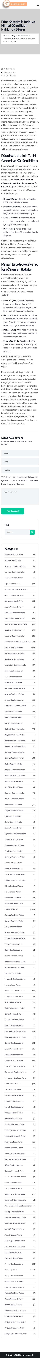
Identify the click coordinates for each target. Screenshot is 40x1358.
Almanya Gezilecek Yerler (15, 613)
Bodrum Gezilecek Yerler (14, 793)
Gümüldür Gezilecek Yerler (15, 938)
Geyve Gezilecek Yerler (14, 903)
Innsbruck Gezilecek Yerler (15, 979)
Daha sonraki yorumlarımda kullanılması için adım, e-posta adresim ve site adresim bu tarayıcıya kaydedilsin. (19, 480)
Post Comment (13, 511)
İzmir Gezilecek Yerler (13, 1002)
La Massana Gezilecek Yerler (16, 1078)
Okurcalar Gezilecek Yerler (15, 1177)
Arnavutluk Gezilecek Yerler (15, 665)
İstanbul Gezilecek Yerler (14, 991)
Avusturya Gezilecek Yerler (15, 706)
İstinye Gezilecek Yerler (14, 996)
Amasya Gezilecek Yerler (14, 618)
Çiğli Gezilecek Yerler (13, 816)
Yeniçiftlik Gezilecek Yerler (15, 1322)
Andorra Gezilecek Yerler (14, 636)
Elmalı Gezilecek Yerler (13, 851)
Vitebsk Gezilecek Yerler (14, 1293)
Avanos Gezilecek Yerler (14, 694)
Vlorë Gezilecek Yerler (13, 1305)
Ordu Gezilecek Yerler (13, 1182)
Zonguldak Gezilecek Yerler (16, 1334)
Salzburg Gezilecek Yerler (15, 1194)
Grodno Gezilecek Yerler (14, 932)
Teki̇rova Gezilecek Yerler (15, 1246)
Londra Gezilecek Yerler (14, 1095)
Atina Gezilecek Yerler (13, 682)
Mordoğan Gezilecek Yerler (15, 1130)
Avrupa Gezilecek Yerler (14, 700)
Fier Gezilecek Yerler (13, 892)
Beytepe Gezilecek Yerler (15, 775)
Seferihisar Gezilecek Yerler (15, 1217)
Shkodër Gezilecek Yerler (15, 1229)
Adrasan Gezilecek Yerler (14, 572)
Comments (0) (8, 72)
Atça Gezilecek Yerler (13, 677)
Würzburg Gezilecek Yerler (15, 1310)
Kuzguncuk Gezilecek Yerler (16, 1072)
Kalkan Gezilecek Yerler (14, 1014)
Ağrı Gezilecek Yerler (13, 583)
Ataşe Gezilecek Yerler (14, 671)
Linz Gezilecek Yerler (13, 1089)
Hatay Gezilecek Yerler (14, 950)
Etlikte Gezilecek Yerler (14, 886)
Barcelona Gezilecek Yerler (15, 746)
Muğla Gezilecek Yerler (14, 1142)
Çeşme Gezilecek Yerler (14, 810)
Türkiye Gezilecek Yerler (14, 1264)
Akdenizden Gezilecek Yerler (16, 589)
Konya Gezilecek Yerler (14, 1060)
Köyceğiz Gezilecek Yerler (15, 1066)
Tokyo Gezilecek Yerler (14, 1258)
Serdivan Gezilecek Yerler (15, 1223)
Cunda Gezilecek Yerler (14, 828)
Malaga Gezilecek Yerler (14, 1101)
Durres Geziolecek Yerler (14, 845)
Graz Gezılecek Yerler (13, 927)
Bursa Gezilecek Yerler (13, 804)
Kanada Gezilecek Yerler (14, 1020)
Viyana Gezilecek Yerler (14, 1299)
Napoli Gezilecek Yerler (14, 1148)
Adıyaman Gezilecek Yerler (15, 566)
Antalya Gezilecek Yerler (14, 659)
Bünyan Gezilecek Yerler (14, 799)
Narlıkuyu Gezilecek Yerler (15, 1153)
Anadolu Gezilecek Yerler (15, 630)
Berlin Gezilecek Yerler (13, 764)
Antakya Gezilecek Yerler (14, 653)
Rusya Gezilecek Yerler (14, 1188)
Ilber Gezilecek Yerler (13, 973)
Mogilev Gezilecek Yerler (14, 1124)
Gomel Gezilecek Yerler (14, 921)
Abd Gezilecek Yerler (13, 560)
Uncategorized (11, 1270)
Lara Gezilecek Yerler (13, 1084)
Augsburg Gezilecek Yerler (15, 688)
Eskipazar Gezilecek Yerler (15, 880)
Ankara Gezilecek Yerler (14, 647)
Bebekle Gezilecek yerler (15, 752)
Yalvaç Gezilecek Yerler (14, 1316)
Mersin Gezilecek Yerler (14, 1113)
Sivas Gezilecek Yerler (13, 1235)
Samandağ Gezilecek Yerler (15, 1200)
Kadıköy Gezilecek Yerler (14, 1008)
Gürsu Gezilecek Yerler (14, 944)
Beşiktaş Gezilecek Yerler (15, 770)
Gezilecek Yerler (11, 909)
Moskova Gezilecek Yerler (15, 1136)
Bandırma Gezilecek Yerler (15, 740)
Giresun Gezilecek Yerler (14, 915)
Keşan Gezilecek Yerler (14, 1054)
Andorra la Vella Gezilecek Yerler (17, 642)
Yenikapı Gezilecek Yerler (14, 1328)
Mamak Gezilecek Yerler (14, 1107)
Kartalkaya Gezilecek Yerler (15, 1037)
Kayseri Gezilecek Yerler (14, 1043)
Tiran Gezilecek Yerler (13, 1252)
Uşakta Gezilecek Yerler (14, 1281)
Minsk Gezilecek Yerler (13, 1118)
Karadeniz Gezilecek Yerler (15, 1031)
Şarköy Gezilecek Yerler (14, 1212)
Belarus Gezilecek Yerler (14, 758)
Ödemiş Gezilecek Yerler (14, 1171)
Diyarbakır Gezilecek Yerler (15, 834)
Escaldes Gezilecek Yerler (15, 874)
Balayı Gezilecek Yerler (14, 723)
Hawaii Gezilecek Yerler (14, 956)
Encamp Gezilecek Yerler (14, 857)
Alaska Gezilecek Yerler (14, 607)
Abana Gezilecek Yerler (14, 554)
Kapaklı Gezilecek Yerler (14, 1025)
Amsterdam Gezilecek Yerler (16, 624)
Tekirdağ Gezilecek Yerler (15, 1241)
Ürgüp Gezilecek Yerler (14, 1275)
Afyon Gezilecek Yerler (14, 578)
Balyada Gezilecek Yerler (14, 735)
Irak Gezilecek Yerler (13, 985)
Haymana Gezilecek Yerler (15, 961)
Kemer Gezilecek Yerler (14, 1049)
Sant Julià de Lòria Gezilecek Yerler (18, 1206)
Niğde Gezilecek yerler (14, 1165)
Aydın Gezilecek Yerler (13, 711)
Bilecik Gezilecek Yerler (14, 781)
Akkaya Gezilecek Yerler (14, 595)
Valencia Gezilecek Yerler (15, 1287)
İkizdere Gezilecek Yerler (14, 967)
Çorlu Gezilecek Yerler (13, 822)
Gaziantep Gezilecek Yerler (15, 897)
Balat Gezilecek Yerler (13, 717)
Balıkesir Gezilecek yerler (15, 729)
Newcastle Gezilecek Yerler (15, 1159)
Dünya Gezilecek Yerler (14, 839)
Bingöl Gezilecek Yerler (14, 787)
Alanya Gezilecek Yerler (14, 601)
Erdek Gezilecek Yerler (14, 868)
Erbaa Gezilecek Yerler (13, 863)
